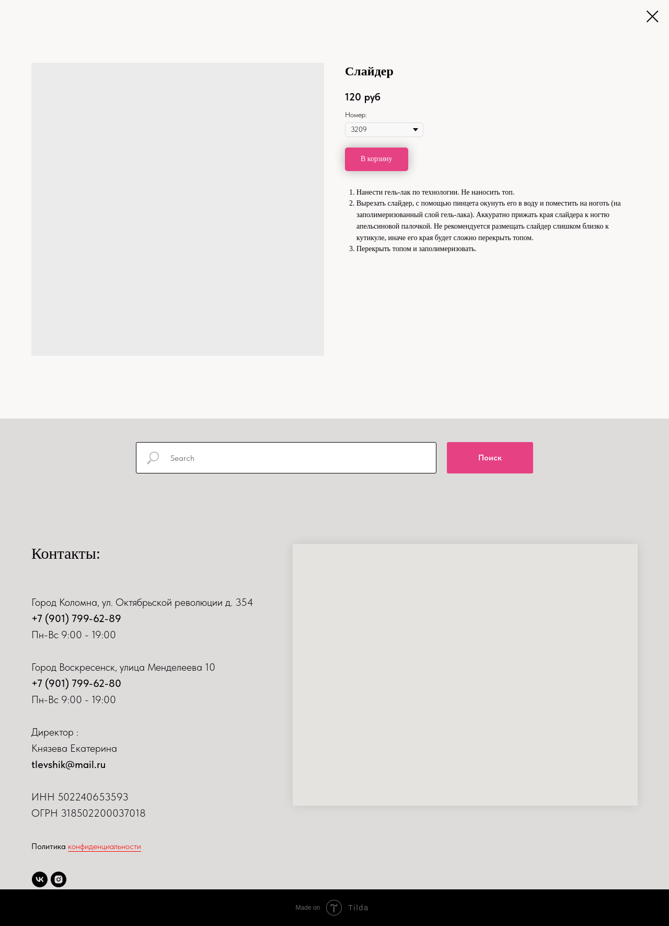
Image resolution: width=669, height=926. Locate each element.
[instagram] (58, 879)
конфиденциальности (104, 846)
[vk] (40, 879)
